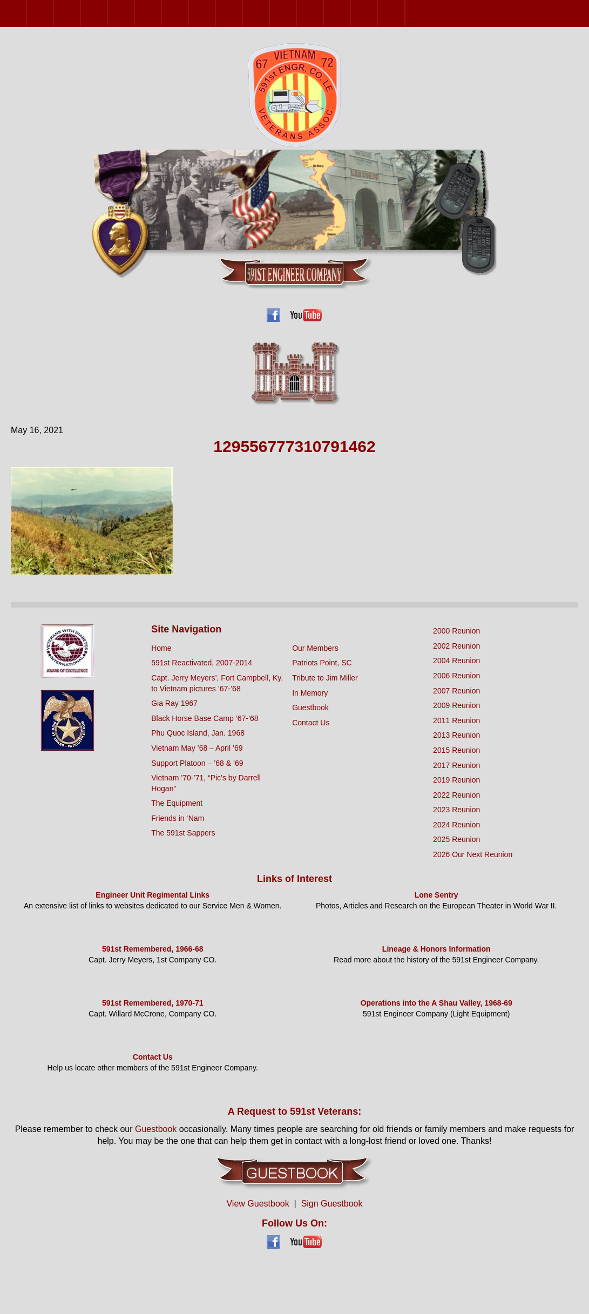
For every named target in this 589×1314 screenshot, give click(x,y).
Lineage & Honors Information (436, 949)
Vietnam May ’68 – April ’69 (196, 748)
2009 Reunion (161, 13)
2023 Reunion (350, 13)
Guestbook (310, 707)
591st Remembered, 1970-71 (153, 1003)
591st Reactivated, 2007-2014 (201, 662)
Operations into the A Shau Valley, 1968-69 (436, 1003)
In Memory (310, 693)
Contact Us (310, 722)
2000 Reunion (26, 13)
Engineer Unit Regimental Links (152, 895)
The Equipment (176, 803)
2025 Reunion (404, 13)
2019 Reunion (296, 13)
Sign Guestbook (332, 1203)
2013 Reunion (215, 13)
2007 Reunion (134, 13)
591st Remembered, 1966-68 (153, 949)
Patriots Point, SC (322, 662)
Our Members (315, 648)
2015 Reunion (242, 13)
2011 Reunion (188, 13)
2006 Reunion (107, 13)
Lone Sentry (436, 895)
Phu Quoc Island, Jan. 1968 (198, 733)
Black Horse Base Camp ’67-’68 (204, 718)
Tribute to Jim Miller (325, 677)
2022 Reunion (323, 13)
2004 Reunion (80, 13)
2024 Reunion (377, 13)
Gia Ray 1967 (174, 703)
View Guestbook (257, 1203)
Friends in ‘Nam (177, 818)
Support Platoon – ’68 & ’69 (197, 763)
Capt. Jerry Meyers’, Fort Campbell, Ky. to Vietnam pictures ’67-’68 (217, 683)
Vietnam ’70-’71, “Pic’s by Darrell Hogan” (206, 783)
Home (161, 648)
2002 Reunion (53, 13)
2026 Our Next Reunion (418, 13)
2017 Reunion (269, 13)
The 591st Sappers (183, 832)
